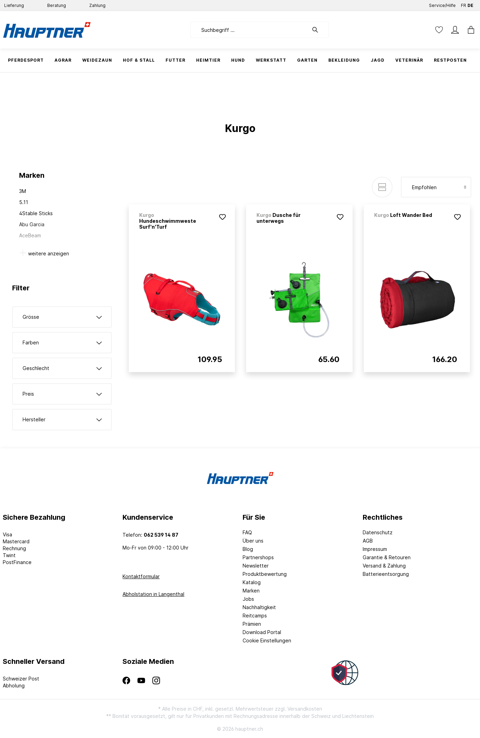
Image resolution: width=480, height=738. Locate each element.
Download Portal (262, 632)
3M (22, 191)
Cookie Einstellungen (267, 640)
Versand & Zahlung (384, 566)
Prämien (252, 624)
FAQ (247, 532)
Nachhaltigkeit (259, 607)
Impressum (375, 549)
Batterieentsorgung (386, 574)
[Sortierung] (436, 187)
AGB (368, 541)
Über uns (253, 541)
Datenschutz (378, 532)
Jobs (248, 599)
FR (463, 4)
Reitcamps (255, 615)
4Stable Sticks (36, 213)
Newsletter (256, 566)
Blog (248, 549)
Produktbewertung (265, 574)
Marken (251, 591)
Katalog (252, 582)
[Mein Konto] (455, 29)
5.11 (23, 202)
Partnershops (258, 557)
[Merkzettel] (439, 29)
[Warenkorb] (469, 29)
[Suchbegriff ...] (249, 29)
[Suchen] (318, 29)
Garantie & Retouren (387, 557)
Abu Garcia (31, 224)
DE (470, 4)
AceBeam (30, 235)
